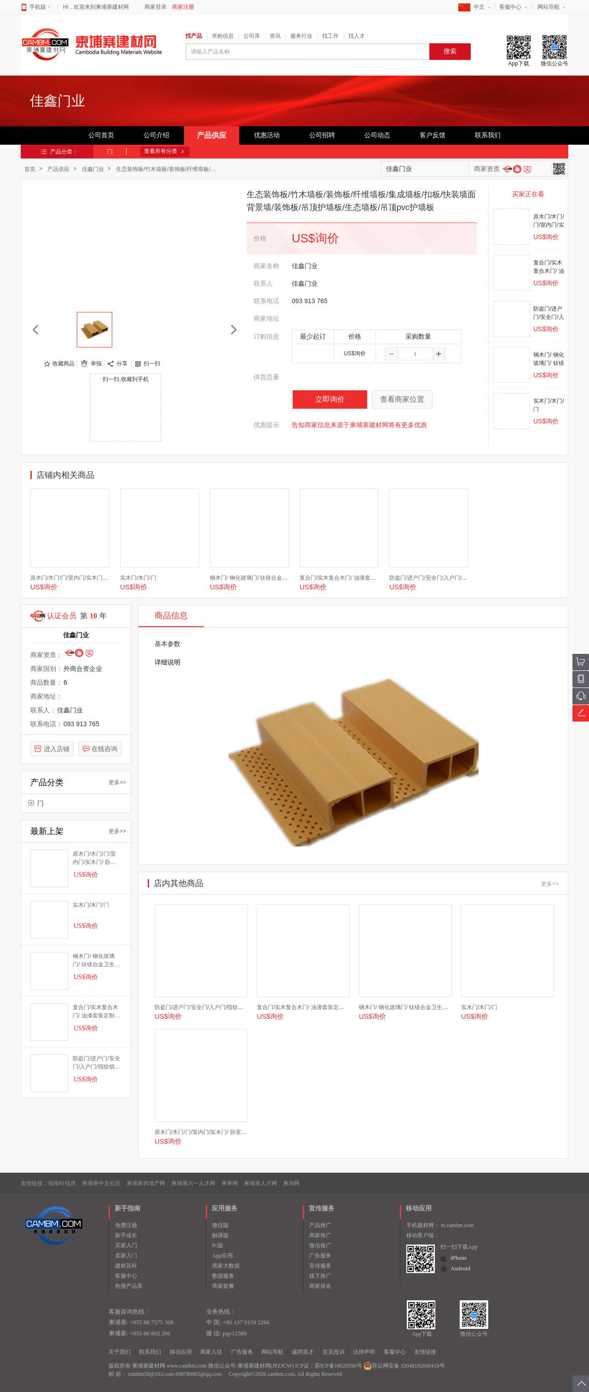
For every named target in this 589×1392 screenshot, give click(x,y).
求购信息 (223, 36)
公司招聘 (322, 135)
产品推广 (320, 1225)
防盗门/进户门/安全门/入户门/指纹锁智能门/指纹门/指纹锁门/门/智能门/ (96, 1063)
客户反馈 (432, 135)
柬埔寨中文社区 (101, 1183)
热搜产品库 (129, 1286)
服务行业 (301, 36)
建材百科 (126, 1266)
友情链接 (425, 1352)
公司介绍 (156, 135)
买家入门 (126, 1245)
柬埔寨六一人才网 (193, 1183)
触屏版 (220, 1235)
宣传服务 (320, 1266)
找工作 (330, 36)
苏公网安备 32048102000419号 (404, 1366)
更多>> (117, 782)
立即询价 (330, 399)
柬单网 (229, 1183)
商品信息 (171, 615)
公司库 (251, 36)
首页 (29, 169)
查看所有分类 (160, 151)
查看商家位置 (402, 399)
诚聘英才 (303, 1352)
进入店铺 (56, 748)
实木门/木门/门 (138, 578)
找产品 (193, 36)
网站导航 (548, 7)
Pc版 (217, 1245)
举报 (96, 363)
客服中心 (510, 7)
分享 (121, 363)
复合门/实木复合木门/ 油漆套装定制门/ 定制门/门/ (360, 578)
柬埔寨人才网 (260, 1183)
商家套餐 (223, 1286)
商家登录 (155, 7)
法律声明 (364, 1352)
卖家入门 (126, 1255)
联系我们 (488, 135)
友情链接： (34, 1183)
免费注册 (126, 1225)
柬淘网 (291, 1183)
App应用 (222, 1255)
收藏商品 (63, 363)
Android (460, 1268)
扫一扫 (152, 363)
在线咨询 (104, 748)
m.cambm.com (457, 1225)
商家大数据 (226, 1266)
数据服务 (223, 1276)
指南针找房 (62, 1183)
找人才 (356, 36)
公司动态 (377, 135)
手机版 (39, 7)
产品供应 (211, 135)
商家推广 (320, 1235)
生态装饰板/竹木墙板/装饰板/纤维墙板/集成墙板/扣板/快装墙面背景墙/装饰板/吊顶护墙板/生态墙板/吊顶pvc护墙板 (168, 169)
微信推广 (320, 1245)
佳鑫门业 (93, 169)
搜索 (450, 51)
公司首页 (101, 135)
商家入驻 (211, 1352)
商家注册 (183, 7)
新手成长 (126, 1235)
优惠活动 (267, 135)
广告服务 (320, 1255)
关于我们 (120, 1352)
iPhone (458, 1258)
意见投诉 (334, 1352)
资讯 (275, 36)
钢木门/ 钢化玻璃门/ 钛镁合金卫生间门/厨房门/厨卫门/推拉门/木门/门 (96, 961)
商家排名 (320, 1286)
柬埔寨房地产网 (146, 1183)
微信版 (220, 1225)
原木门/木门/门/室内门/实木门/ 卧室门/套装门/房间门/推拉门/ (104, 578)
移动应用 (181, 1352)
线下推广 (320, 1276)
